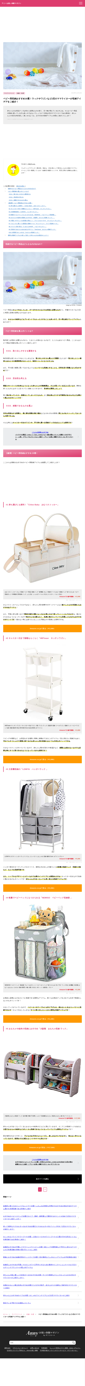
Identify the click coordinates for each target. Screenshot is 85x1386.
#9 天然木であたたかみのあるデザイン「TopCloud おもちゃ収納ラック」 (32, 229)
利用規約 (44, 1348)
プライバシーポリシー (20, 1348)
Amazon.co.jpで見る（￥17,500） (42, 1147)
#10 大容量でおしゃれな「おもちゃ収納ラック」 (24, 232)
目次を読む (21, 186)
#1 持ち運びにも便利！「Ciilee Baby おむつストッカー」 (27, 205)
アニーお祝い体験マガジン (11, 3)
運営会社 (7, 1348)
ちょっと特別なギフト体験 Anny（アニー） (65, 1348)
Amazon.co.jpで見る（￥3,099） (42, 628)
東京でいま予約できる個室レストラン (17, 1303)
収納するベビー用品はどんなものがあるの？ (22, 188)
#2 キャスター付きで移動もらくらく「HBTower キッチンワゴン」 (30, 208)
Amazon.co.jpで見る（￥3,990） (42, 759)
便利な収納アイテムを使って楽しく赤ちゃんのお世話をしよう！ (28, 235)
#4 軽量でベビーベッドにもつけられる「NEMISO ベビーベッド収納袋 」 (32, 214)
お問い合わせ (34, 1348)
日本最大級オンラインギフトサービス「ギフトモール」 (59, 1350)
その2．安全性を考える (16, 197)
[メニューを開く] (80, 3)
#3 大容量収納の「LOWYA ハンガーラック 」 (24, 211)
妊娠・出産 (20, 93)
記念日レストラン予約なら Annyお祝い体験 (22, 1350)
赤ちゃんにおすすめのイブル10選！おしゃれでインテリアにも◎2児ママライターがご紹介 (36, 1295)
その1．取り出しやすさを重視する (20, 194)
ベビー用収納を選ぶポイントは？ (18, 191)
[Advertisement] (42, 23)
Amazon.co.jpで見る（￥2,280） (42, 1019)
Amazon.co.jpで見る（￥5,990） (42, 888)
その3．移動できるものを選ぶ (18, 200)
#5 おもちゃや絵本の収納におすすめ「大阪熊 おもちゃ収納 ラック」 (32, 217)
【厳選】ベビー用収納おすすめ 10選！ (20, 203)
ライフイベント (9, 93)
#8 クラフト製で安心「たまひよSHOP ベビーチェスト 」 (28, 226)
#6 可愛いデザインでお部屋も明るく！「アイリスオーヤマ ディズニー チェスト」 (35, 220)
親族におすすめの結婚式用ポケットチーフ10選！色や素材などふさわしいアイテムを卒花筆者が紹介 (40, 1257)
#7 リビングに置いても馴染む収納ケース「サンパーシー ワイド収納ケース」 (34, 223)
